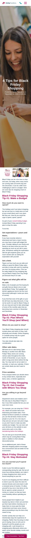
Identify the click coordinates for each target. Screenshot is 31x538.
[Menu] (25, 3)
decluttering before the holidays (12, 431)
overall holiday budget (19, 221)
